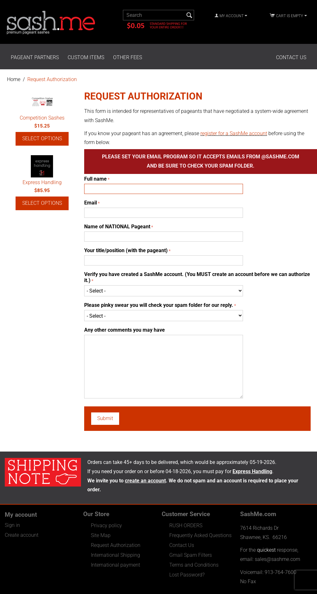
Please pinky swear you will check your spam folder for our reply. (158, 305)
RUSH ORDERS (185, 525)
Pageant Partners (35, 57)
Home (13, 79)
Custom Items (86, 57)
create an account (145, 481)
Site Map (101, 535)
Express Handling (42, 182)
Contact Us (291, 57)
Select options (42, 138)
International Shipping (115, 555)
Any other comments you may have (124, 330)
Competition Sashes (42, 118)
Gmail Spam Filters (190, 555)
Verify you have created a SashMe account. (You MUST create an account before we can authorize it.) (197, 277)
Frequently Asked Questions (200, 535)
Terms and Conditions (194, 565)
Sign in (12, 525)
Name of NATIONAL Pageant (117, 227)
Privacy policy (106, 525)
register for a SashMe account (233, 133)
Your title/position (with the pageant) (126, 250)
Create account (21, 535)
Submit (105, 418)
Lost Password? (187, 575)
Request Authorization (115, 545)
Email (90, 203)
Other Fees (127, 57)
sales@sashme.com (277, 559)
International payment (115, 565)
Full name (95, 179)
